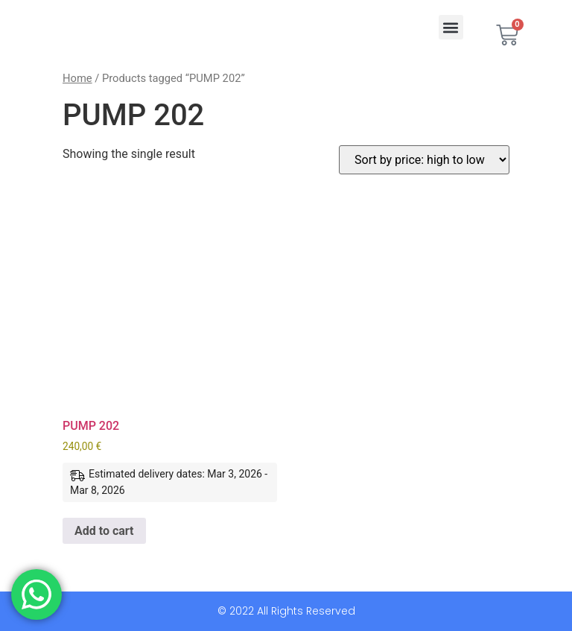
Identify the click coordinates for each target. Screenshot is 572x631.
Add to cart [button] (104, 531)
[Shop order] (424, 159)
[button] (451, 27)
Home (77, 78)
